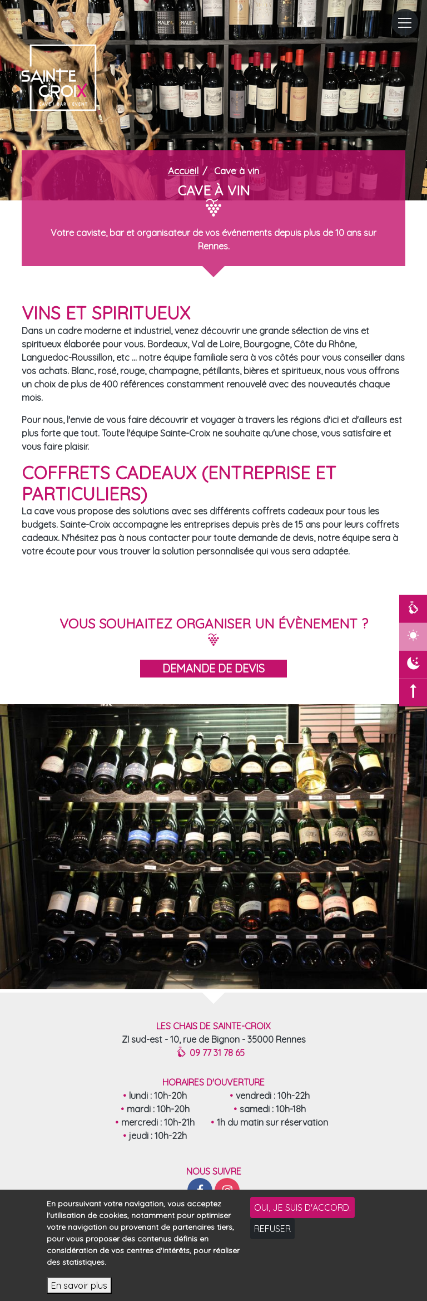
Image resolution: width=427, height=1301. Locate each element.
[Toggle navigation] (404, 22)
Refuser (272, 1228)
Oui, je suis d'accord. (302, 1207)
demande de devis (213, 668)
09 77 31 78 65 (211, 1053)
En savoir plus (79, 1285)
